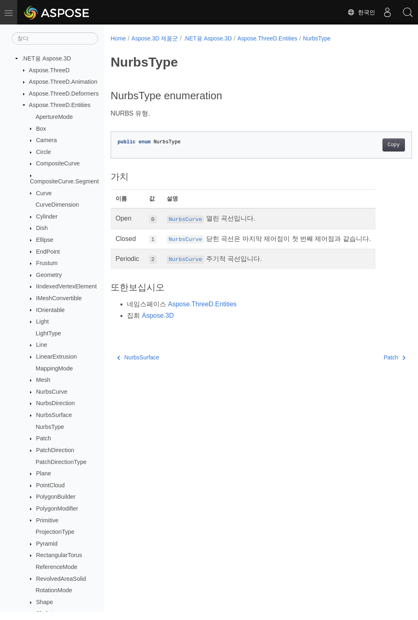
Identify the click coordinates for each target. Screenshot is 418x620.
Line (41, 344)
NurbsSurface (54, 415)
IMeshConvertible (59, 298)
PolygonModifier (57, 508)
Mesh (43, 380)
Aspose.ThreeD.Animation (63, 81)
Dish (42, 228)
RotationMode (54, 590)
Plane (43, 473)
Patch (43, 438)
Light (42, 321)
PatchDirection (55, 450)
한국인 (361, 12)
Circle (43, 152)
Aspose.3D (157, 315)
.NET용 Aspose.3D (46, 58)
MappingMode (54, 368)
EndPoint (48, 251)
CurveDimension (57, 204)
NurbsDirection (55, 403)
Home (118, 38)
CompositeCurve (58, 163)
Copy (372, 145)
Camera (46, 140)
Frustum (47, 263)
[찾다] (55, 38)
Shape (44, 602)
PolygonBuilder (56, 496)
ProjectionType (55, 532)
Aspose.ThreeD (49, 70)
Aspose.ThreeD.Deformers (64, 93)
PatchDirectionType (61, 462)
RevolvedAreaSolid (61, 578)
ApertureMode (54, 117)
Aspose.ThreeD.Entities (60, 105)
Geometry (49, 275)
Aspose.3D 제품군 (154, 38)
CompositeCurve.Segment (64, 181)
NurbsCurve (51, 391)
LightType (48, 333)
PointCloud (50, 485)
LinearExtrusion (56, 356)
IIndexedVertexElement (66, 286)
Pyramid (47, 543)
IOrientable (50, 310)
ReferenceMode (56, 567)
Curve (43, 193)
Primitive (47, 520)
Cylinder (47, 216)
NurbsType (50, 427)
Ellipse (44, 239)
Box (41, 128)
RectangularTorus (59, 555)
